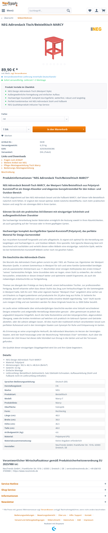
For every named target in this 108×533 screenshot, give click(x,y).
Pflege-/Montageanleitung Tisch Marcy (22, 165)
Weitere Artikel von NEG (14, 162)
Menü (8, 10)
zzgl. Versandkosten (19, 73)
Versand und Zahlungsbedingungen (30, 520)
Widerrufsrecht (54, 520)
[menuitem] (7, 10)
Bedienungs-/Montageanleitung (19, 168)
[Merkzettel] (89, 10)
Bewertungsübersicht (46, 515)
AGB (79, 520)
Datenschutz (68, 520)
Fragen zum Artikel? (12, 160)
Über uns (62, 515)
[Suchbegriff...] (49, 10)
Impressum (88, 520)
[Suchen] (68, 10)
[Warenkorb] (103, 10)
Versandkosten (47, 509)
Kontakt (88, 515)
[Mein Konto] (96, 10)
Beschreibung (8, 172)
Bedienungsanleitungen (24, 515)
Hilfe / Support (75, 515)
